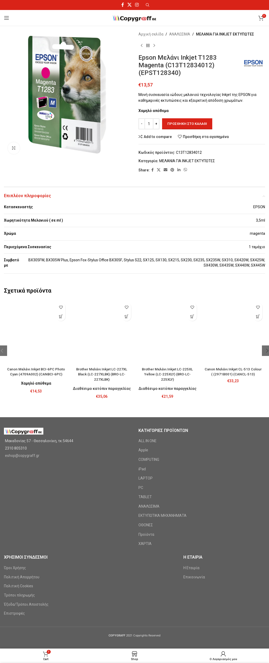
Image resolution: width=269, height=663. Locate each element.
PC (140, 439)
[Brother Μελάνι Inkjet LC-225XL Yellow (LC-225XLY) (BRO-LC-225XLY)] (167, 305)
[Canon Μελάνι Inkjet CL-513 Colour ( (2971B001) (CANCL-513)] (233, 305)
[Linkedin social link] (179, 170)
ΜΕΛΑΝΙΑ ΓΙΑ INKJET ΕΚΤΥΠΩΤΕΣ (225, 34)
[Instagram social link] (137, 5)
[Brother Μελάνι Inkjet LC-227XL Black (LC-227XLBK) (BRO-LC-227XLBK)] (102, 307)
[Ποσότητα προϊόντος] (149, 123)
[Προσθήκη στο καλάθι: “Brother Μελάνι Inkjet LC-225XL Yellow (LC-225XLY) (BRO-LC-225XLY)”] (192, 316)
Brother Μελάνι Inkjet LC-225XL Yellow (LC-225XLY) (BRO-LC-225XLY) (167, 320)
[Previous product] (141, 45)
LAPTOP (145, 429)
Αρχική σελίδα (150, 34)
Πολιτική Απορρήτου (21, 528)
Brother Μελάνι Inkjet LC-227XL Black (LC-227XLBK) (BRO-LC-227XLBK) (102, 325)
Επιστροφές (14, 565)
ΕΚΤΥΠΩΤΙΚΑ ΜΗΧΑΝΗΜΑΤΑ (162, 467)
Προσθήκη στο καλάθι (187, 124)
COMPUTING (148, 411)
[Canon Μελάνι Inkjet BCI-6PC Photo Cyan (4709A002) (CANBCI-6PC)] (36, 305)
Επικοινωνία (194, 528)
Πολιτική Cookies (18, 537)
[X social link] (129, 5)
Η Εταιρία (191, 519)
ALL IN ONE (147, 392)
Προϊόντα (146, 485)
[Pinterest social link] (172, 170)
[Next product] (154, 45)
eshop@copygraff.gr (22, 407)
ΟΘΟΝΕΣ (145, 476)
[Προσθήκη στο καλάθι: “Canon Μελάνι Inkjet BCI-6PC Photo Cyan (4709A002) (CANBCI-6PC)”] (60, 316)
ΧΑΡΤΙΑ (145, 495)
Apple (143, 401)
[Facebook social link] (123, 5)
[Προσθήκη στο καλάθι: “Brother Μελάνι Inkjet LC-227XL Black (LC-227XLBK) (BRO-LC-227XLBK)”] (126, 316)
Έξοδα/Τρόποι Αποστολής (26, 555)
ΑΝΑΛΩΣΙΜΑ (179, 34)
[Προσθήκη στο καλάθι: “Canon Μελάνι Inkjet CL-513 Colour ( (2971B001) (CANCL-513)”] (257, 316)
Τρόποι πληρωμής (19, 546)
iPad (142, 420)
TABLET (145, 448)
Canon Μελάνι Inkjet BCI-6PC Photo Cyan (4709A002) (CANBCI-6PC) (36, 320)
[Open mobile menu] (6, 18)
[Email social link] (165, 170)
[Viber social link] (185, 170)
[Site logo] (134, 18)
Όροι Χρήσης (15, 519)
